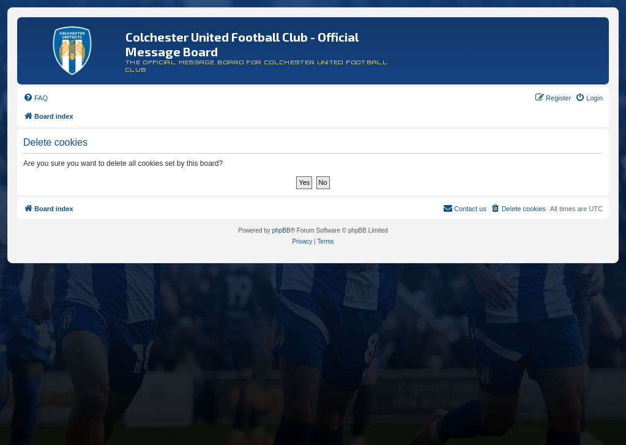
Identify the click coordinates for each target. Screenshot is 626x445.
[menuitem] (35, 98)
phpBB (281, 230)
